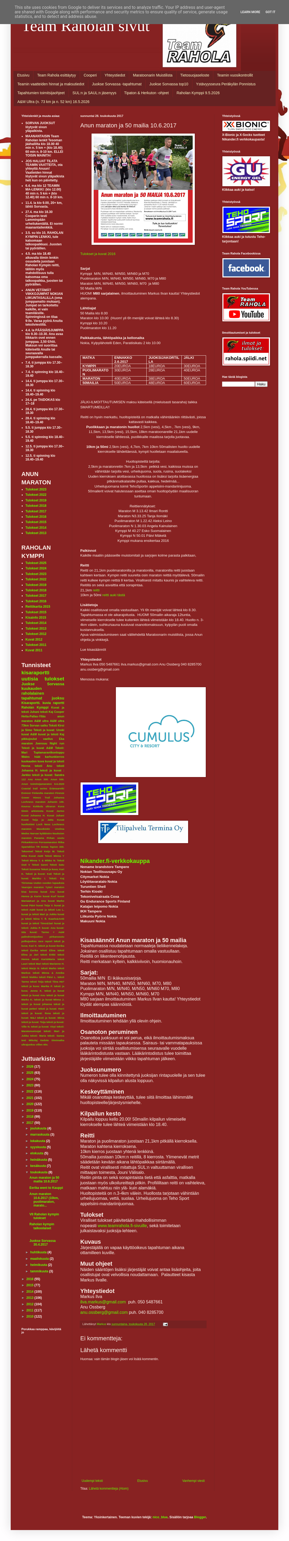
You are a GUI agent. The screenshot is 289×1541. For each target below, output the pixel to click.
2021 (30, 1098)
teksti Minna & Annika (48, 972)
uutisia (29, 679)
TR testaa (42, 846)
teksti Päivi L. (47, 977)
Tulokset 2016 (35, 517)
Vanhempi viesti (193, 1481)
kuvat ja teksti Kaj (51, 734)
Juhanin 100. (55, 801)
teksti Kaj (46, 711)
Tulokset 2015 (35, 522)
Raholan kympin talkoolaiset (41, 1226)
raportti (58, 703)
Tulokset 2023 (35, 489)
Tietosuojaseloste (194, 75)
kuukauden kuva (32, 761)
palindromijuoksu (32, 936)
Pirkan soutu (55, 837)
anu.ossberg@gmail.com (104, 1312)
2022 (30, 1091)
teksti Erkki (47, 954)
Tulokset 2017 (35, 511)
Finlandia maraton (43, 793)
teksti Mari (34, 963)
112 (23, 779)
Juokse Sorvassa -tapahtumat (117, 84)
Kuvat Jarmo (55, 810)
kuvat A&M (29, 734)
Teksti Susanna (30, 869)
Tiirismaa (27, 882)
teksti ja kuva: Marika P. (37, 986)
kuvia (47, 703)
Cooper (59, 711)
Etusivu (23, 75)
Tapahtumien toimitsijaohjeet (41, 93)
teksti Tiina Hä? (54, 981)
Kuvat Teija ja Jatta (37, 819)
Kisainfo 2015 (35, 617)
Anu (30, 779)
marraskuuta (40, 1134)
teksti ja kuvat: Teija (33, 1022)
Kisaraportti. (30, 703)
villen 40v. (42, 1044)
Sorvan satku (39, 725)
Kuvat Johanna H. (33, 815)
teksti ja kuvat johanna (36, 1004)
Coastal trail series (34, 788)
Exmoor (26, 793)
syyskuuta (38, 1147)
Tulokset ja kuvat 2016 (97, 254)
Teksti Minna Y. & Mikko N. (38, 860)
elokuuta (37, 1153)
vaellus (48, 738)
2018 (30, 1116)
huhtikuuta (39, 1252)
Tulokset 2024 (35, 568)
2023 (30, 1085)
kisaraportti (35, 672)
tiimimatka (58, 1040)
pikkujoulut (29, 738)
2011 (30, 1310)
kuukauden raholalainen (32, 690)
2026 (30, 1066)
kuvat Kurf (49, 896)
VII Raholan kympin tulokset (44, 1216)
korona (33, 891)
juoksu (58, 698)
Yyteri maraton (54, 887)
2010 (30, 1316)
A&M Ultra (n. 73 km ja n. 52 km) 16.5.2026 (53, 102)
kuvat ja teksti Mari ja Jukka (38, 914)
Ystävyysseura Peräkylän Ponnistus (226, 84)
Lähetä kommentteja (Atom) (108, 1488)
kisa (23, 891)
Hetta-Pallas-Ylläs (33, 716)
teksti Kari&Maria (43, 959)
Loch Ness (43, 824)
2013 (30, 1298)
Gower (25, 797)
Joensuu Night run (49, 743)
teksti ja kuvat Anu (33, 995)
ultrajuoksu (28, 1044)
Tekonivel (27, 851)
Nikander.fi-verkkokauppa (115, 861)
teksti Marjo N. (30, 968)
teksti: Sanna (55, 1035)
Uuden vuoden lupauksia (48, 882)
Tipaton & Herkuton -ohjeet (146, 93)
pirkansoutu (57, 936)
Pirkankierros (29, 842)
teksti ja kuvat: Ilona (36, 1013)
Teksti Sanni (40, 864)
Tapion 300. (57, 846)
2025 (30, 1073)
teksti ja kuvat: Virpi (43, 1026)
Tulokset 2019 (35, 500)
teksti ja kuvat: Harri (51, 1008)
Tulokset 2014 (35, 528)
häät (37, 756)
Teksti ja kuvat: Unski (48, 730)
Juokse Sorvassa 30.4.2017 (42, 1242)
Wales (25, 756)
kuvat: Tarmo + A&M (47, 932)
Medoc (25, 833)
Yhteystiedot (115, 75)
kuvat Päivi (28, 905)
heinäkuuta (39, 1160)
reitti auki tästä (113, 595)
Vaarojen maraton (32, 887)
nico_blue (160, 1517)
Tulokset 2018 (35, 506)
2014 (30, 1291)
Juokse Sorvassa (42, 684)
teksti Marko (48, 968)
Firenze (59, 793)
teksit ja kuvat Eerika (51, 945)
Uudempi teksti (92, 1481)
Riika (61, 842)
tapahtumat (31, 698)
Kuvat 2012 (33, 639)
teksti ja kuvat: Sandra (48, 775)
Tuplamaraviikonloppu (49, 752)
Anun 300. (41, 779)
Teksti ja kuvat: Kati (38, 873)
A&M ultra (41, 720)
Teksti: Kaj (56, 878)
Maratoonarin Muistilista (153, 75)
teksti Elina (47, 950)
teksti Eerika (29, 950)
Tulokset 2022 (35, 495)
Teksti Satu (57, 864)
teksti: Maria (38, 1035)
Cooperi (90, 75)
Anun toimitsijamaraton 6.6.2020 (42, 783)
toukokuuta (39, 1172)
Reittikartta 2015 (37, 606)
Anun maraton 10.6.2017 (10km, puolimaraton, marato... (44, 1199)
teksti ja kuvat (54, 990)
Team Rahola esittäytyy (56, 75)
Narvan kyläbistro (41, 833)
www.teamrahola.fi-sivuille (122, 1225)
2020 (30, 1104)
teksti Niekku (29, 977)
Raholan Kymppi (34, 707)
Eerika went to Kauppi (46, 1188)
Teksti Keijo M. (45, 851)
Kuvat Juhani (55, 815)
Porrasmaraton (48, 842)
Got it (270, 12)
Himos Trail (41, 797)
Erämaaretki (57, 788)
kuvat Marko (56, 900)
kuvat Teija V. (44, 905)
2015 (30, 1285)
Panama (39, 837)
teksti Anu (43, 765)
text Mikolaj (29, 1040)
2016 (30, 1279)
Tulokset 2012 (35, 634)
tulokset (54, 679)
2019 (30, 1110)
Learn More (250, 12)
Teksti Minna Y (54, 855)
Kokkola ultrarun (44, 806)
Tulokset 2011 (35, 645)
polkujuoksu (29, 941)
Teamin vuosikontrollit (235, 75)
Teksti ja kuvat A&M (37, 747)
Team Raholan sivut (85, 26)
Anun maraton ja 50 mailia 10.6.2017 (44, 1179)
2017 (30, 1123)
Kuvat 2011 (33, 650)
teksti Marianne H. (53, 963)
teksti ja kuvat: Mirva (50, 1017)
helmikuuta (39, 1265)
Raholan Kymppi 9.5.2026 (198, 93)
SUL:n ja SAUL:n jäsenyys (94, 93)
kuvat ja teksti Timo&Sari (37, 923)
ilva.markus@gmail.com (103, 1302)
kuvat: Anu (48, 927)
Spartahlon (28, 846)
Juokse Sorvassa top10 (168, 84)
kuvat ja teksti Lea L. (50, 909)
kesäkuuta (38, 1166)
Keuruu (26, 806)
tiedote (44, 1040)
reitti (96, 590)
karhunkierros (54, 756)
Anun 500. (57, 779)
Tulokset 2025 (35, 563)
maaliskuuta (40, 1259)
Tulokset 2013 (35, 533)
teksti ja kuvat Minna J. (49, 999)
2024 (30, 1079)
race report (45, 941)
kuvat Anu (47, 891)
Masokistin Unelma (50, 828)
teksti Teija (37, 981)
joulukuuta (38, 1128)
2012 (30, 1304)
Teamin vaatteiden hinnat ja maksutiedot (50, 84)
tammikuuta (39, 1271)
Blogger (200, 1517)
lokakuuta (38, 1141)
